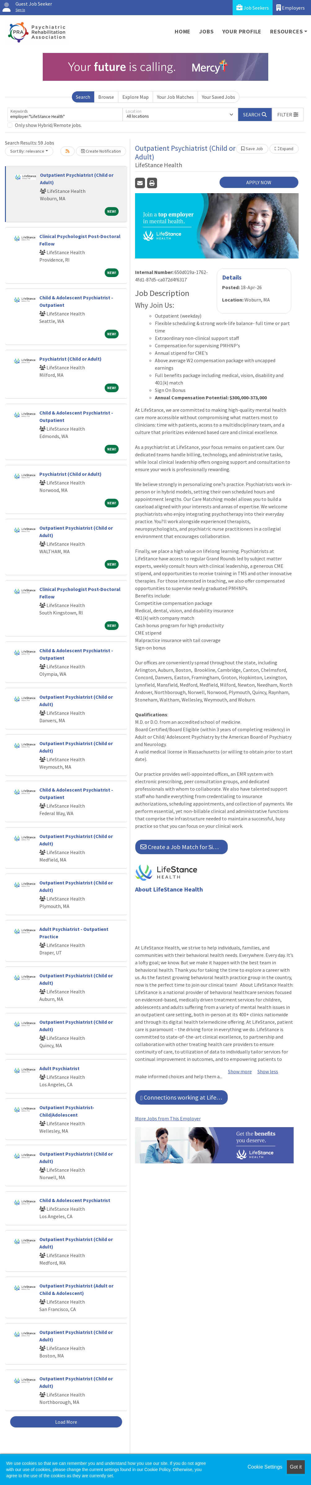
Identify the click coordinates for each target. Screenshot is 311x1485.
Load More (66, 1422)
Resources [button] (286, 31)
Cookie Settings (264, 1467)
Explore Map (135, 97)
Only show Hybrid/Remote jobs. (48, 125)
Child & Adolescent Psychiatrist (74, 1200)
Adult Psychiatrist (59, 1068)
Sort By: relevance (27, 151)
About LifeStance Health (169, 889)
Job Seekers (252, 7)
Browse (106, 97)
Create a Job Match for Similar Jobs (184, 847)
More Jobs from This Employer (168, 1118)
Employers (290, 7)
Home (183, 31)
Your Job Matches (175, 97)
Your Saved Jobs (218, 97)
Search (83, 97)
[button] (288, 114)
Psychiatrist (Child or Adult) (70, 359)
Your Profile (242, 31)
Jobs (206, 31)
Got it (296, 1467)
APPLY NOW (258, 182)
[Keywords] (65, 114)
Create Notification (101, 151)
